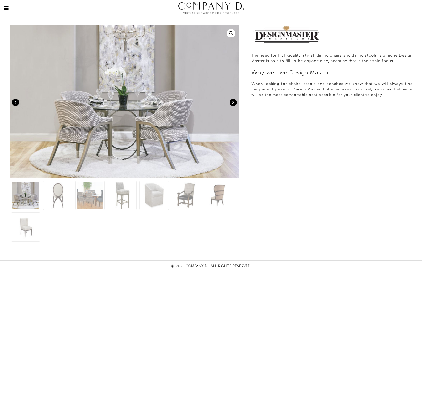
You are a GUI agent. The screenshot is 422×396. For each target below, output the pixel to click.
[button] (231, 33)
